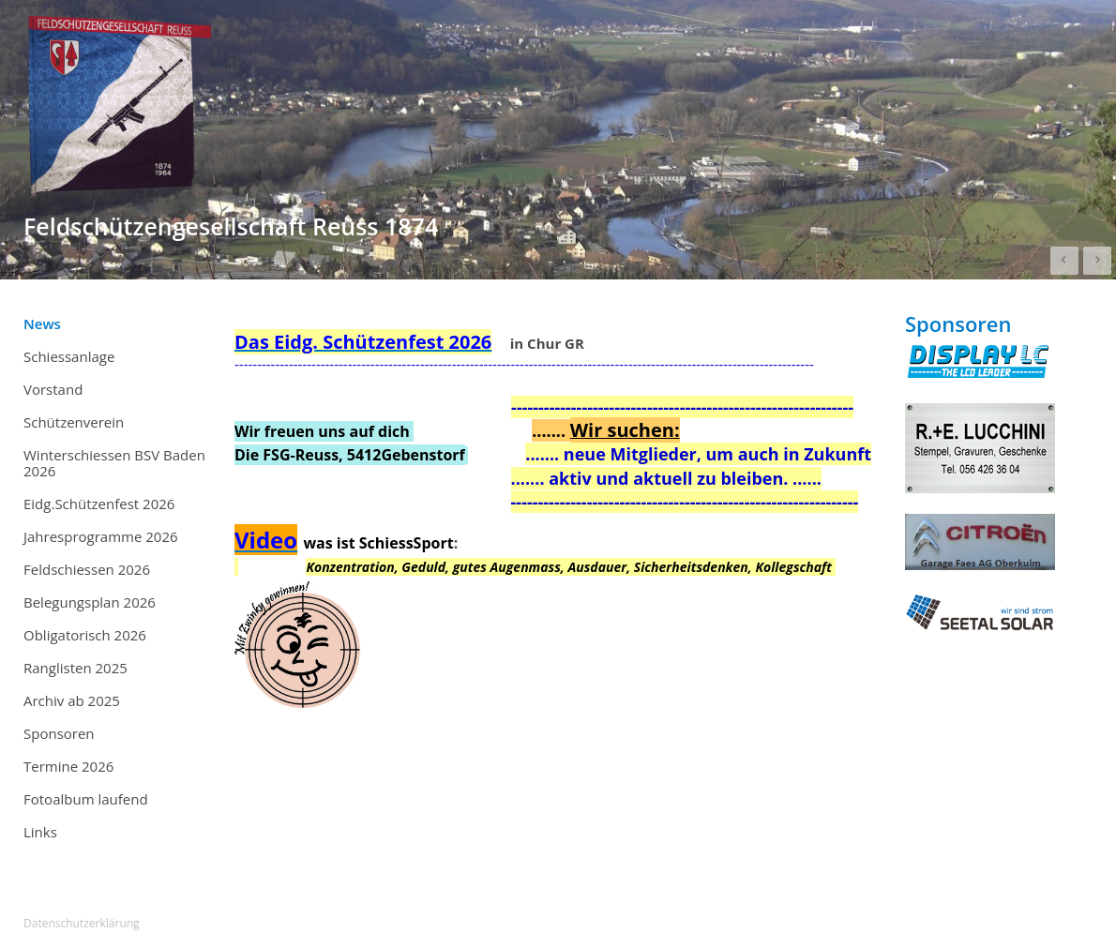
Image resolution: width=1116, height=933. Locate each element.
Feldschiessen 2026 (86, 569)
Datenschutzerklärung (81, 923)
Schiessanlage (68, 356)
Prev (1064, 261)
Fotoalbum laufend (85, 799)
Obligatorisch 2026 (84, 634)
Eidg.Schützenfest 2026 (98, 503)
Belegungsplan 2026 (89, 602)
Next (1097, 261)
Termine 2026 (117, 767)
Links (40, 831)
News (42, 323)
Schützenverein (73, 422)
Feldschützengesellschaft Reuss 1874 (230, 226)
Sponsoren (59, 733)
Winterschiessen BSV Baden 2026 (114, 462)
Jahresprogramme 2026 (100, 536)
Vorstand (53, 389)
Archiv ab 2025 (117, 701)
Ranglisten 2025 (117, 669)
